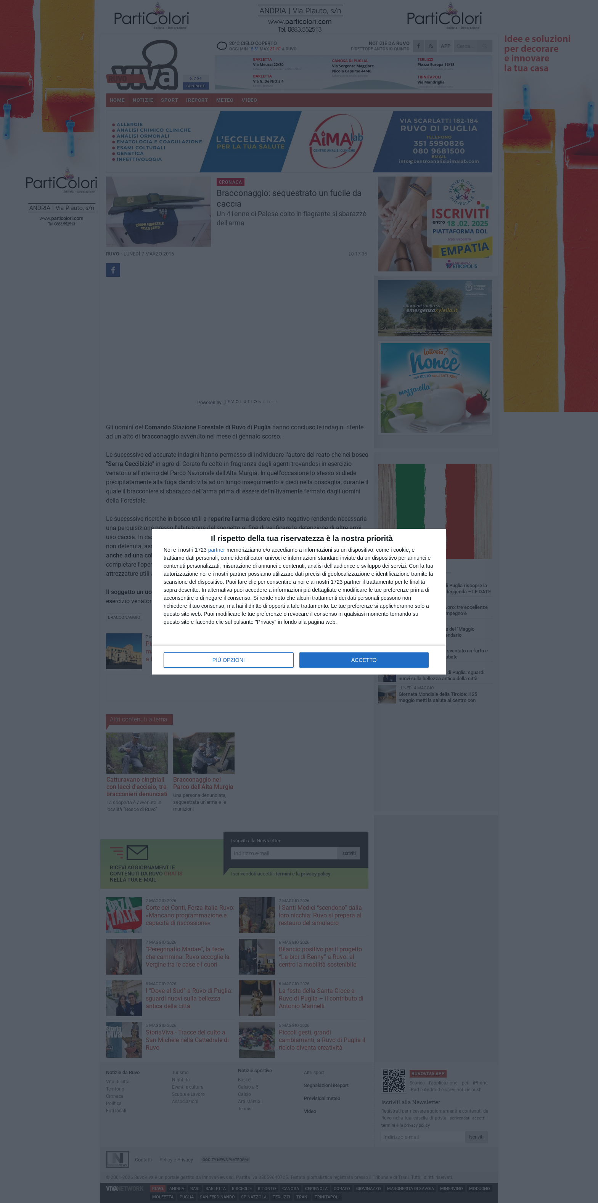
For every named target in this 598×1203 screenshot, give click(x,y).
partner (216, 550)
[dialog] (299, 602)
